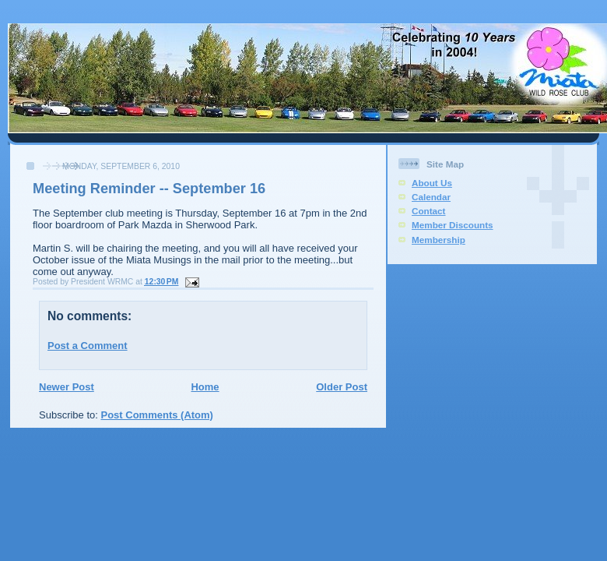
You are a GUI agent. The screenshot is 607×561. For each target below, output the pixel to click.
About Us (432, 183)
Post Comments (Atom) (157, 415)
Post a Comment (87, 345)
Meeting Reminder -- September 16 (149, 188)
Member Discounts (452, 225)
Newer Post (66, 387)
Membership (438, 240)
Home (205, 387)
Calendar (431, 197)
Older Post (341, 387)
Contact (429, 211)
